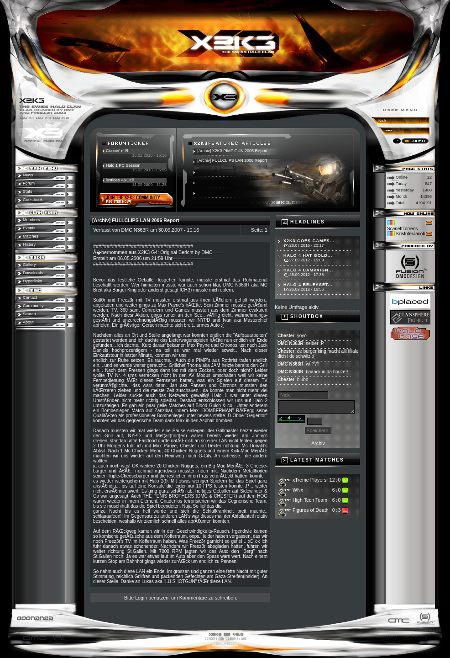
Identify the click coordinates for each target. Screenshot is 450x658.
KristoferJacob (410, 233)
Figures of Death (311, 510)
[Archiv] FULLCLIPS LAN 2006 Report (232, 160)
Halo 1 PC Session (123, 165)
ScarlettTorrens (402, 228)
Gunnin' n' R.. (118, 151)
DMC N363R (135, 230)
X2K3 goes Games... (309, 241)
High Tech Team (310, 500)
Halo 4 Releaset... (308, 284)
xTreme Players (309, 480)
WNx (298, 490)
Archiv (318, 443)
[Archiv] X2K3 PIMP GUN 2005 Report (232, 151)
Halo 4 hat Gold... (307, 255)
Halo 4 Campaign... (308, 270)
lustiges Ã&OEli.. (121, 180)
